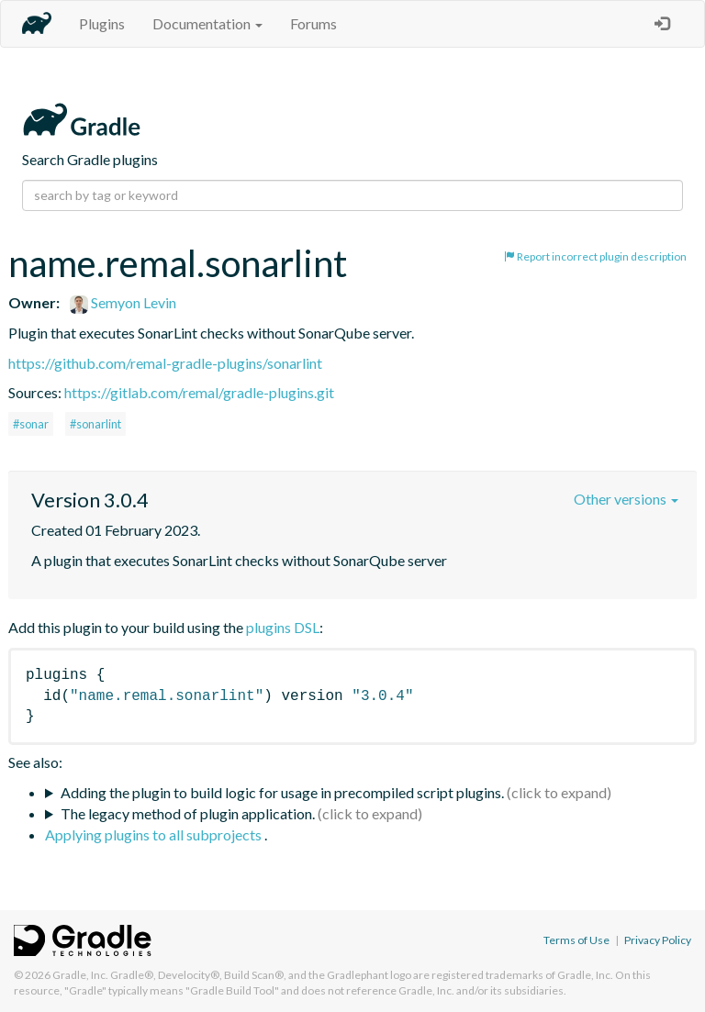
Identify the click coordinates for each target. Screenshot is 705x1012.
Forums (313, 23)
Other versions (626, 498)
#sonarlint (95, 424)
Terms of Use (576, 940)
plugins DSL (282, 627)
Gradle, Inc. (80, 975)
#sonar (31, 424)
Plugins (102, 23)
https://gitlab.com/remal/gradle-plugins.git (199, 392)
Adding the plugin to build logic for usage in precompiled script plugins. (282, 792)
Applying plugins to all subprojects (154, 834)
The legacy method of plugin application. (188, 813)
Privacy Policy (657, 940)
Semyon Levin (123, 302)
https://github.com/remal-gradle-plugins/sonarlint (165, 363)
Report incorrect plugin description (595, 256)
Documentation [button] (207, 23)
